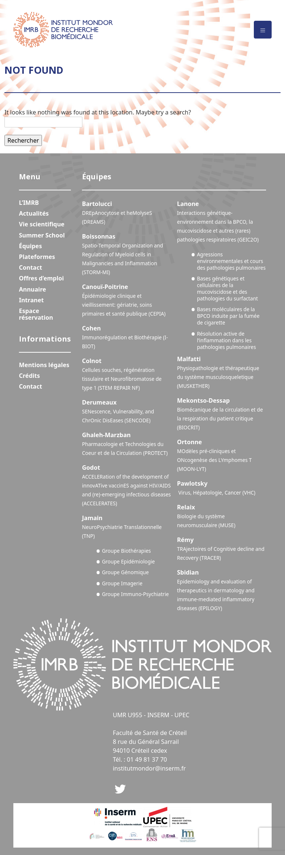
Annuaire (32, 289)
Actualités (34, 213)
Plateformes (37, 256)
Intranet (31, 300)
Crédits (29, 375)
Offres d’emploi (41, 278)
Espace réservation (36, 314)
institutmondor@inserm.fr (149, 768)
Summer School (42, 235)
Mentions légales (44, 365)
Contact (30, 267)
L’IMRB (29, 202)
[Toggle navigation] (263, 30)
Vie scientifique (42, 224)
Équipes (30, 246)
